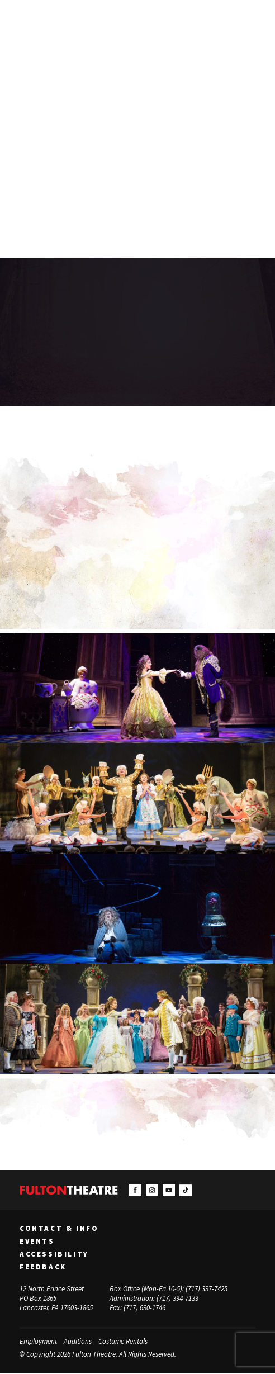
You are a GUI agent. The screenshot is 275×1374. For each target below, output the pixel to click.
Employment (38, 1342)
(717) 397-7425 (206, 1289)
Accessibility (54, 1254)
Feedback (43, 1267)
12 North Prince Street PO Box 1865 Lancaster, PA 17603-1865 (56, 1299)
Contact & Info (59, 1229)
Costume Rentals (123, 1342)
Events (37, 1242)
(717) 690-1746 (144, 1308)
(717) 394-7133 (177, 1299)
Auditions (78, 1342)
